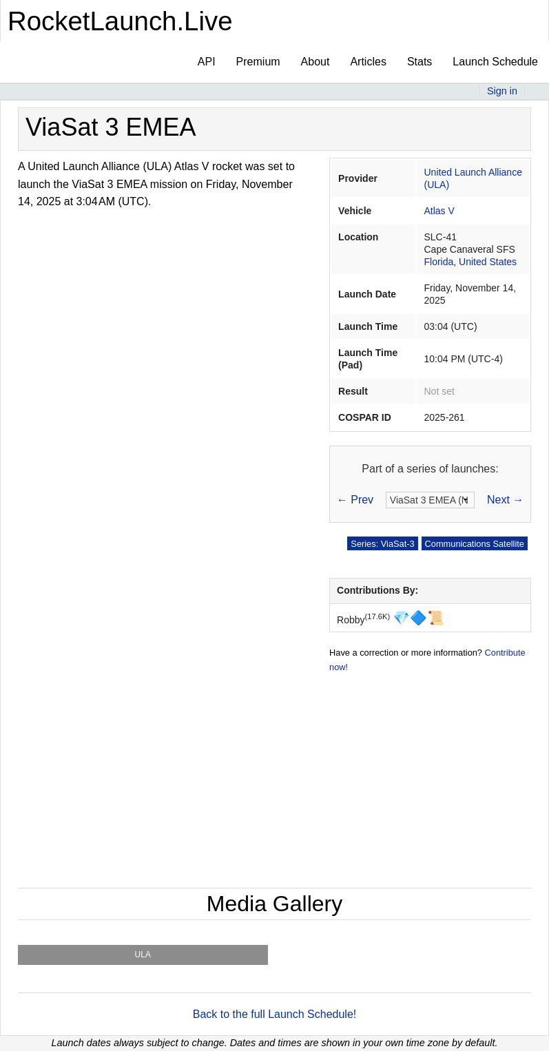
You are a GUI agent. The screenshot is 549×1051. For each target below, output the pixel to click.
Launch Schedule (495, 61)
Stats (419, 61)
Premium (258, 61)
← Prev (355, 500)
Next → (505, 500)
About (315, 61)
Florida (438, 261)
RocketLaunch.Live (120, 21)
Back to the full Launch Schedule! (275, 1014)
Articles (368, 61)
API (207, 61)
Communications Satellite (474, 544)
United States (488, 261)
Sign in (502, 90)
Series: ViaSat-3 (382, 544)
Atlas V (439, 210)
